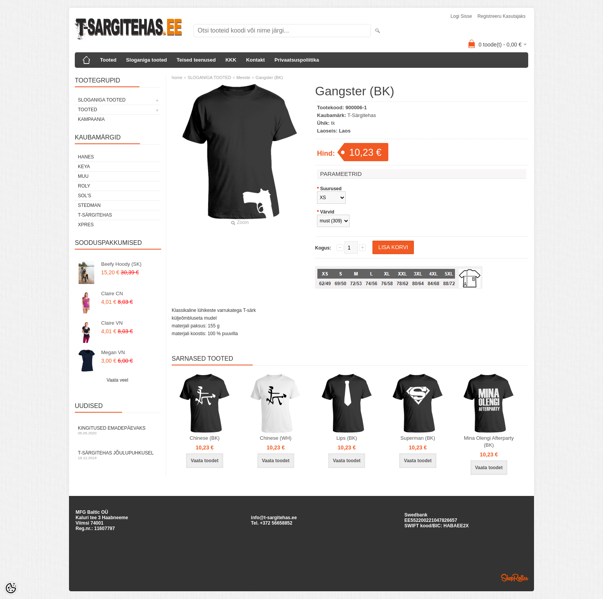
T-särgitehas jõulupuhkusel (117, 455)
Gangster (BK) (269, 77)
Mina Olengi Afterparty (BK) (489, 441)
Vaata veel (117, 380)
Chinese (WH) (276, 438)
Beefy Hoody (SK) (121, 264)
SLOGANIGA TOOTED (102, 100)
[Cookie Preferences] (11, 588)
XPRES (86, 224)
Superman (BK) (417, 438)
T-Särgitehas (95, 215)
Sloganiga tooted (146, 60)
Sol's (84, 195)
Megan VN (113, 352)
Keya (84, 166)
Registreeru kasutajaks (501, 16)
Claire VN (112, 323)
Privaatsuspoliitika (296, 60)
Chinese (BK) (204, 438)
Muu (83, 176)
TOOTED (87, 109)
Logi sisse (461, 16)
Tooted (108, 60)
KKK (231, 60)
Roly (84, 186)
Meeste (243, 77)
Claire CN (112, 293)
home (177, 77)
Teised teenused (196, 60)
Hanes (86, 157)
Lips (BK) (346, 438)
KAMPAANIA (91, 119)
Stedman (89, 205)
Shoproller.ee (514, 578)
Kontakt (255, 60)
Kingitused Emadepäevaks (117, 430)
